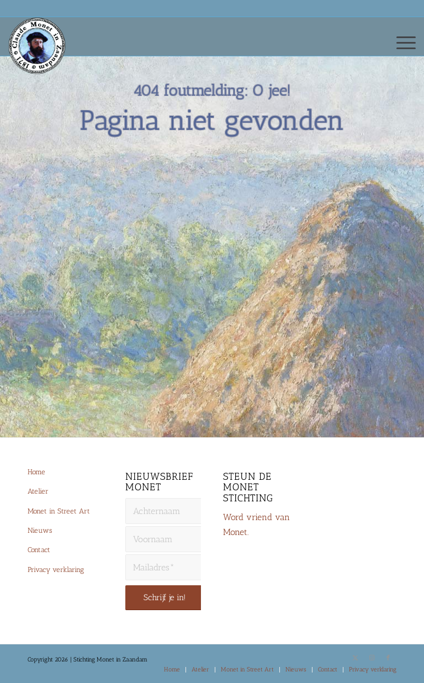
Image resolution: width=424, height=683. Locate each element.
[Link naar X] (355, 658)
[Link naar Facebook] (388, 658)
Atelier (38, 491)
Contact (39, 550)
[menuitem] (400, 42)
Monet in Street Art (59, 511)
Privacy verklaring (56, 569)
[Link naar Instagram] (371, 658)
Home (36, 472)
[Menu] (400, 42)
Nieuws (40, 530)
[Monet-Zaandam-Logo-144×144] (42, 58)
